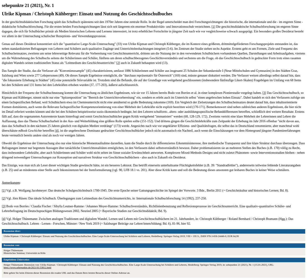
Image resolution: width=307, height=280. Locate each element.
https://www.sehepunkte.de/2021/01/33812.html (27, 267)
